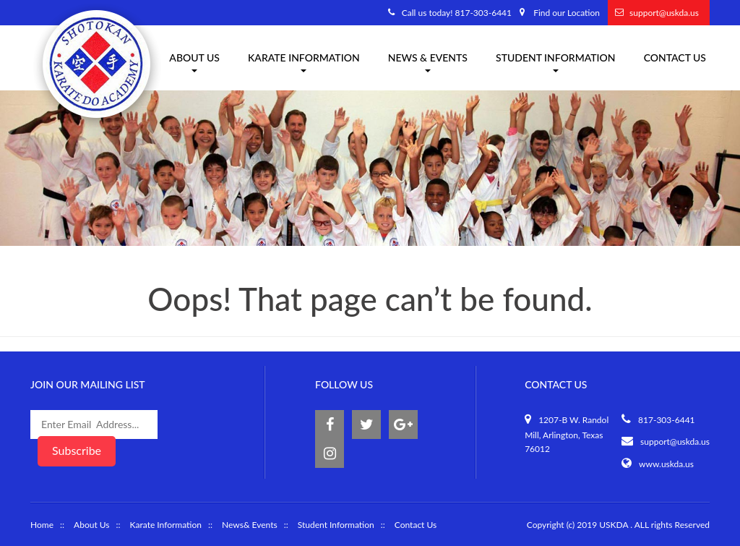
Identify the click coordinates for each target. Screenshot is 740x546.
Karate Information (166, 524)
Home (41, 524)
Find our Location (566, 12)
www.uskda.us (666, 463)
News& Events (250, 524)
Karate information (304, 61)
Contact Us (675, 57)
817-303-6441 (666, 419)
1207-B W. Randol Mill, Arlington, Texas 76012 (566, 434)
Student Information (556, 61)
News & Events (428, 61)
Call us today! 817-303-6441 (457, 12)
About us (194, 61)
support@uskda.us (664, 12)
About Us (91, 524)
